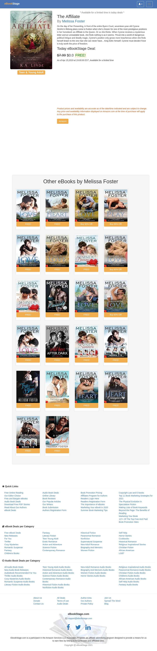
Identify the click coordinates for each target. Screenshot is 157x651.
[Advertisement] (102, 83)
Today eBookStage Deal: (76, 48)
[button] (62, 121)
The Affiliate (68, 16)
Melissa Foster (73, 21)
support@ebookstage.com (80, 618)
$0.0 (71, 55)
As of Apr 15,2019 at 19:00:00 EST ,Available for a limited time (85, 60)
